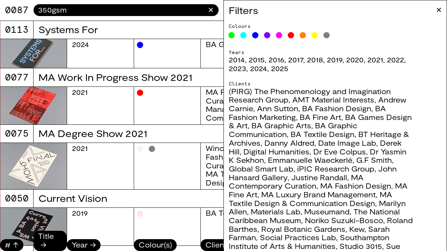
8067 (17, 10)
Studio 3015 (360, 246)
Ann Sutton (277, 108)
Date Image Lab (347, 142)
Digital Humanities (276, 151)
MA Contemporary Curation (296, 181)
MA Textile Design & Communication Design (310, 198)
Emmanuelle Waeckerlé (310, 159)
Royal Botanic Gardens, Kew (312, 229)
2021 (375, 59)
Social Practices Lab (298, 237)
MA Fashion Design (355, 185)
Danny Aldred (289, 142)
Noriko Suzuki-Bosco (344, 220)
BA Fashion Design (336, 108)
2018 (315, 59)
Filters (243, 10)
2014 (237, 59)
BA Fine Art (320, 117)
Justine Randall (319, 177)
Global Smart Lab (261, 168)
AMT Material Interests (333, 99)
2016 (276, 59)
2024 (258, 68)
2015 (257, 59)
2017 (295, 59)
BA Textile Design (322, 134)
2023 (237, 68)
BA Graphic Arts (281, 125)
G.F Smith (374, 159)
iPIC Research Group (335, 168)
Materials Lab (275, 211)
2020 (355, 59)
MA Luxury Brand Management (318, 194)
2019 (334, 59)
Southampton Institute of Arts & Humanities (309, 241)
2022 (395, 59)
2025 (279, 68)
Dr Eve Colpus (339, 151)
